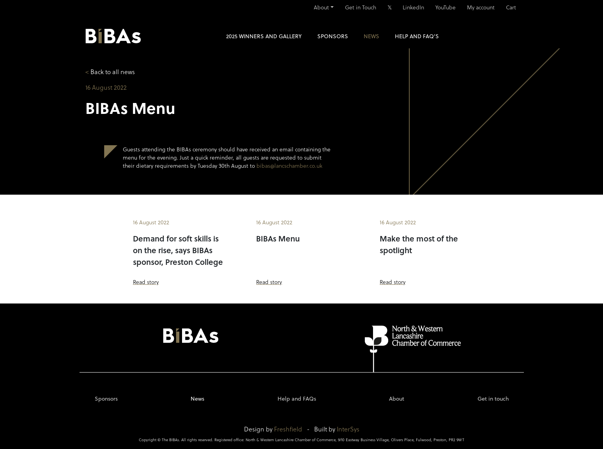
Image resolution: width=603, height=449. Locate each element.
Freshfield (288, 428)
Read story (146, 282)
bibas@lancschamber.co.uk (289, 165)
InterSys (348, 428)
